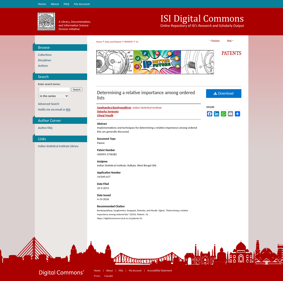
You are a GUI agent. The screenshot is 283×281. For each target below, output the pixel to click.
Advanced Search (48, 104)
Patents (231, 53)
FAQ (121, 270)
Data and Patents (113, 41)
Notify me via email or (54, 109)
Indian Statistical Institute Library (58, 146)
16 (137, 41)
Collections (45, 55)
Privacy (97, 275)
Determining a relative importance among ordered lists (146, 95)
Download (224, 93)
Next (229, 40)
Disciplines (44, 60)
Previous (215, 40)
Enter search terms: (49, 84)
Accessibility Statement (159, 270)
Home (99, 41)
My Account (135, 270)
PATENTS (128, 41)
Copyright (108, 275)
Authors (43, 66)
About (110, 270)
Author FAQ (45, 128)
